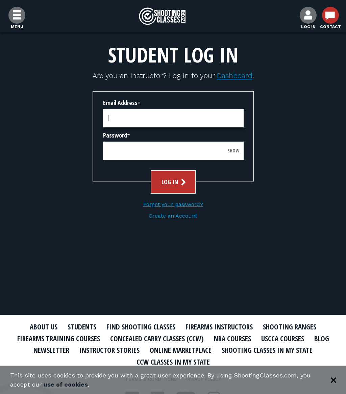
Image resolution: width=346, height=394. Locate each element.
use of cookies (66, 384)
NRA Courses (232, 338)
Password (115, 135)
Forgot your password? (173, 204)
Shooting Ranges (289, 326)
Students (82, 326)
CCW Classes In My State (173, 362)
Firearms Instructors (219, 326)
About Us (43, 326)
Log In (175, 182)
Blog (321, 338)
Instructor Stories (109, 350)
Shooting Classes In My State (267, 350)
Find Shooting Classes (140, 326)
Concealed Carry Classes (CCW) (157, 338)
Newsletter (51, 350)
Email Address (120, 103)
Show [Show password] (233, 150)
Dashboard (234, 75)
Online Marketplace (181, 350)
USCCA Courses (282, 338)
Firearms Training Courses (58, 338)
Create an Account (173, 216)
